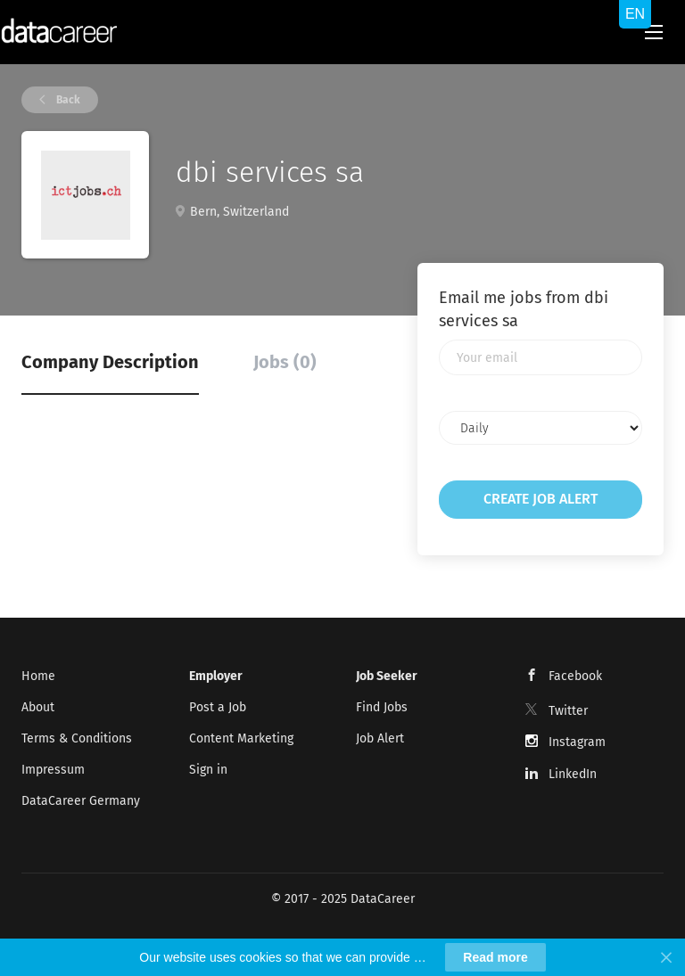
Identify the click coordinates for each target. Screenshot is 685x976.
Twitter (568, 710)
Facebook (575, 676)
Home (38, 676)
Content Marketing (241, 738)
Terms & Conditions (76, 738)
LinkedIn (573, 774)
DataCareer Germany (80, 800)
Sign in (208, 769)
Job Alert (380, 738)
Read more (495, 957)
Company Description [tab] (110, 362)
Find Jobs (382, 707)
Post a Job (217, 707)
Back (67, 100)
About (37, 707)
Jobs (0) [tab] (285, 362)
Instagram (577, 742)
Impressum (53, 769)
